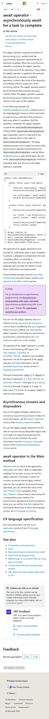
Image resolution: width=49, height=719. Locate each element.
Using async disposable (32, 441)
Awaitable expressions (13, 366)
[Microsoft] (24, 3)
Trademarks (23, 707)
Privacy (28, 703)
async (18, 56)
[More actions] (43, 9)
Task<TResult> (9, 352)
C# (18, 9)
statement (35, 419)
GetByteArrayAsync (12, 155)
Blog (7, 703)
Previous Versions (26, 699)
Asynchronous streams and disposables (21, 36)
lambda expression (19, 323)
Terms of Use (10, 707)
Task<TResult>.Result (12, 490)
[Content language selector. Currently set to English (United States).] (17, 681)
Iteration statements (25, 422)
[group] (24, 210)
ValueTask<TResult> (12, 355)
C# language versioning (25, 510)
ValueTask (21, 352)
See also (8, 46)
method (13, 466)
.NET (12, 9)
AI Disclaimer (10, 699)
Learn (5, 9)
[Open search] (37, 3)
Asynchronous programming (21, 555)
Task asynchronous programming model (26, 551)
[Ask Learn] (38, 9)
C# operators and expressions (21, 545)
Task (36, 349)
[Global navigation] (2, 3)
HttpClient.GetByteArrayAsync (16, 109)
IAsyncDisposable (11, 438)
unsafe (25, 340)
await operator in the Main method (19, 39)
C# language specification (15, 43)
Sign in (44, 3)
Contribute (18, 703)
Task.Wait (28, 504)
